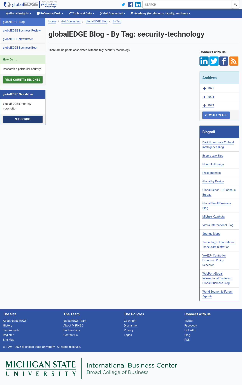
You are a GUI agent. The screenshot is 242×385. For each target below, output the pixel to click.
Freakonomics (211, 173)
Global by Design (213, 181)
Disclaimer (131, 325)
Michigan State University (38, 347)
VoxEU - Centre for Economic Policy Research (214, 260)
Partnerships (71, 330)
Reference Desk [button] (50, 13)
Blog (187, 335)
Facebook (190, 325)
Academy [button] (160, 13)
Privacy (128, 330)
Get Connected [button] (112, 13)
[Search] (186, 4)
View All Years (216, 115)
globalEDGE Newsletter (18, 39)
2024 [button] (208, 97)
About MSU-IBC (73, 325)
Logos (128, 335)
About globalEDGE (15, 321)
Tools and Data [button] (81, 13)
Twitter (188, 321)
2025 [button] (208, 88)
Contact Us (70, 335)
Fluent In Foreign (213, 164)
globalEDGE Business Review (22, 30)
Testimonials (11, 330)
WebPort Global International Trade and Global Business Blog (217, 278)
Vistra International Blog (217, 225)
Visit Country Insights (22, 79)
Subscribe (22, 119)
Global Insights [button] (18, 13)
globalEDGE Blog (14, 22)
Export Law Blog (212, 155)
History (7, 325)
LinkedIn (189, 330)
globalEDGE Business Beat (20, 47)
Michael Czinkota (213, 216)
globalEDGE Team (75, 321)
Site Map (8, 339)
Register (8, 335)
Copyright (130, 321)
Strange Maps (211, 233)
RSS (187, 339)
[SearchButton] (235, 4)
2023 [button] (208, 106)
